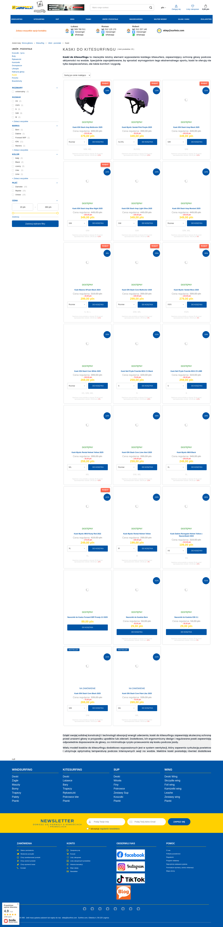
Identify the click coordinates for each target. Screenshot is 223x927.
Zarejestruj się (75, 850)
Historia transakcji (76, 864)
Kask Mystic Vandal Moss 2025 (186, 290)
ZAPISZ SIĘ (179, 821)
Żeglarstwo (206, 19)
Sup (57, 19)
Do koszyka (98, 142)
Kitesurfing (39, 19)
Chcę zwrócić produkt (27, 861)
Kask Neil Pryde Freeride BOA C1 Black (137, 371)
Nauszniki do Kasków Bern (137, 617)
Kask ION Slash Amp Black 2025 (186, 127)
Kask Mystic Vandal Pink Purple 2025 (137, 127)
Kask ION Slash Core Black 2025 (87, 693)
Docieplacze (17, 65)
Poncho (15, 78)
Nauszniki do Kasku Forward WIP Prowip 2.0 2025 (87, 617)
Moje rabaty (74, 868)
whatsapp (79, 35)
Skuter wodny (160, 19)
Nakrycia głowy (18, 72)
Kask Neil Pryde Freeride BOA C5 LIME (186, 371)
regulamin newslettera (109, 829)
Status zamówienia (27, 850)
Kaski (14, 75)
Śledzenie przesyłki (27, 854)
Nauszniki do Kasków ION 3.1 (186, 617)
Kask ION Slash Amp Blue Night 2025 (87, 208)
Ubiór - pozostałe (54, 43)
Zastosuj (15, 217)
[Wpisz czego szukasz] (122, 7)
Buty (14, 56)
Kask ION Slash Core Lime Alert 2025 (137, 452)
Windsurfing (16, 19)
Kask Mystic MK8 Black (186, 452)
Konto (71, 843)
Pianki (88, 19)
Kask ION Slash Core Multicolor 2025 (137, 290)
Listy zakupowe (192, 9)
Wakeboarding (136, 19)
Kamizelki (16, 62)
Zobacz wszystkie (31, 31)
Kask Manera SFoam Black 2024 (88, 290)
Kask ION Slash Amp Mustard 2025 (186, 208)
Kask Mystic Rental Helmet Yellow (137, 534)
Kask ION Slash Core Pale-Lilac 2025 (137, 693)
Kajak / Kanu (183, 19)
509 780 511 (79, 29)
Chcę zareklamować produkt (30, 857)
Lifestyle (15, 69)
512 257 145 (141, 29)
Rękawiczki (16, 59)
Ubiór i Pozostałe (110, 19)
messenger (80, 32)
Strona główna (27, 43)
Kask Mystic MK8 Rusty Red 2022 (87, 534)
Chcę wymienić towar (27, 864)
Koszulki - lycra (18, 53)
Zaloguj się (176, 9)
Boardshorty (17, 81)
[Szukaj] (151, 7)
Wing (72, 19)
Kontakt (23, 868)
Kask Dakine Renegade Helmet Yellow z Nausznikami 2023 (186, 535)
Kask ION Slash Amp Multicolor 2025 (87, 127)
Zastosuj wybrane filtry (35, 224)
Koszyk (72, 854)
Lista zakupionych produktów (80, 861)
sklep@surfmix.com (173, 30)
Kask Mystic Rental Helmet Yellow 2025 (87, 452)
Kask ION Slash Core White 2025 (87, 371)
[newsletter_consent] (87, 829)
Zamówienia (24, 843)
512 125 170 (110, 29)
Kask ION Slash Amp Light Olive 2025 (137, 208)
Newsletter (74, 871)
